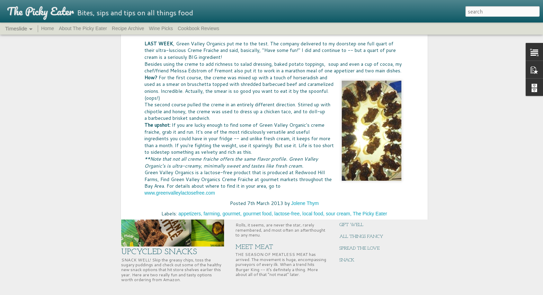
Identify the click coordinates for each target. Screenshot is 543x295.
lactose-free (287, 66)
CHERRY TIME (354, 166)
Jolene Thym (305, 55)
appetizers (189, 66)
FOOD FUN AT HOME (267, 144)
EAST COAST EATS (359, 189)
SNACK (346, 260)
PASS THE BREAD (260, 188)
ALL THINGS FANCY (361, 236)
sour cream (338, 66)
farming (212, 66)
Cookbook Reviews (198, 28)
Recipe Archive (128, 28)
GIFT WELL (351, 224)
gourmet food (257, 66)
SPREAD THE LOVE (359, 248)
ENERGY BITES (354, 213)
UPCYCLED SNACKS (159, 252)
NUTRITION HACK (359, 201)
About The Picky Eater (83, 28)
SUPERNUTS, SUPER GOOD (366, 177)
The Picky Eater (370, 66)
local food (312, 66)
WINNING (350, 154)
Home (47, 28)
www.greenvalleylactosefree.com (179, 44)
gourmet (231, 66)
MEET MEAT (254, 247)
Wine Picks (161, 28)
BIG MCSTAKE (353, 142)
